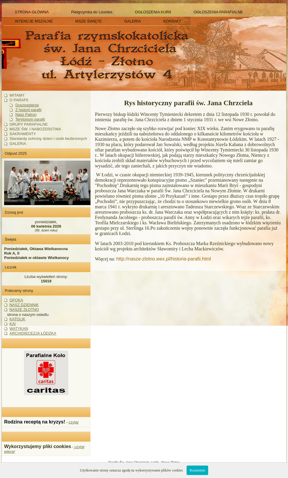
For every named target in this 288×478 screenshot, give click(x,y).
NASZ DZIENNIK (24, 305)
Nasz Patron (26, 114)
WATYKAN (18, 328)
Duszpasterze (27, 105)
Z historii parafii (28, 110)
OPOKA (16, 300)
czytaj (73, 422)
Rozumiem (197, 470)
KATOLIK (17, 319)
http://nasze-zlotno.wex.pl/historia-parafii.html (163, 258)
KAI (12, 324)
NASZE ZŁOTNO (24, 309)
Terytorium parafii (30, 119)
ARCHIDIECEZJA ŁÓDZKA (32, 333)
